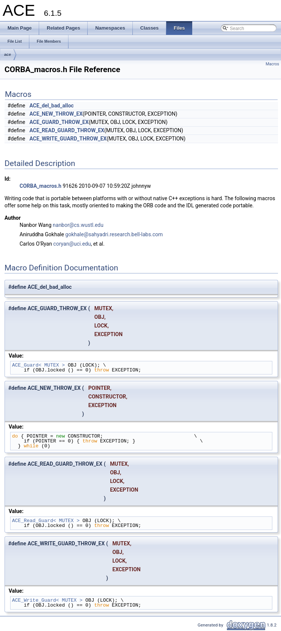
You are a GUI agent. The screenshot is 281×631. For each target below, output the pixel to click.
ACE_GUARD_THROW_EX (58, 122)
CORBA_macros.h (40, 186)
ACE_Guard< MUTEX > (38, 365)
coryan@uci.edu (72, 244)
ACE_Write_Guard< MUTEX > (47, 600)
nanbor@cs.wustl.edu (78, 225)
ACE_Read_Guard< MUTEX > (45, 520)
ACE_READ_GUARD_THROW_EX (66, 130)
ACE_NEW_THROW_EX (55, 114)
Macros (272, 64)
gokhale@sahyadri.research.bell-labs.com (114, 234)
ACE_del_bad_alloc (51, 106)
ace (7, 54)
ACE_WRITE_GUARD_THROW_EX (67, 139)
